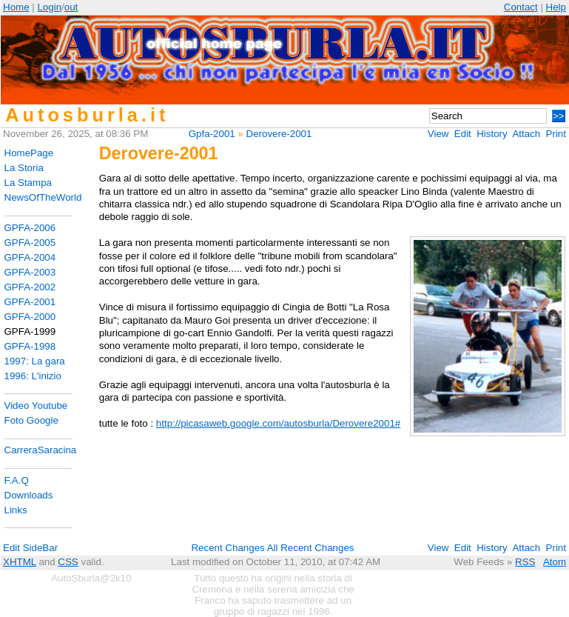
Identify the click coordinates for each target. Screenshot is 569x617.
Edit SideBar (30, 547)
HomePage (29, 153)
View (438, 133)
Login (49, 7)
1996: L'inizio (32, 375)
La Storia (24, 167)
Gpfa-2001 (212, 133)
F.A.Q (16, 480)
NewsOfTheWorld (43, 197)
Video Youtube (36, 405)
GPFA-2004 (30, 257)
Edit (462, 133)
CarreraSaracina (40, 450)
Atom (554, 561)
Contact (521, 7)
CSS (68, 561)
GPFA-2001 (30, 301)
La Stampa (28, 182)
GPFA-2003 (30, 272)
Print (556, 133)
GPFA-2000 (30, 316)
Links (15, 510)
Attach (526, 133)
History (492, 133)
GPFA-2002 (30, 287)
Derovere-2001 (279, 133)
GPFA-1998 (30, 346)
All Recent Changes (310, 547)
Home (16, 7)
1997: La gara (34, 361)
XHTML (19, 561)
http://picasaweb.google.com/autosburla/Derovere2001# (278, 423)
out (71, 7)
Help (556, 7)
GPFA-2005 (30, 242)
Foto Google (31, 420)
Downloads (28, 495)
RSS (525, 561)
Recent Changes (227, 547)
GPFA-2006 (30, 227)
